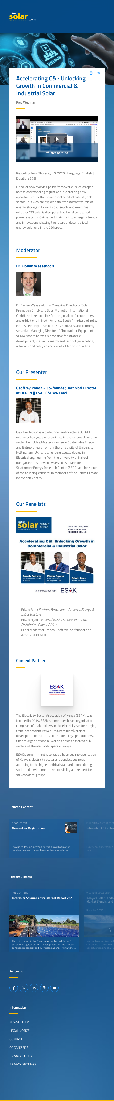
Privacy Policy (21, 1055)
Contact (15, 1039)
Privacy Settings (22, 1064)
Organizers (18, 1047)
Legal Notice (19, 1030)
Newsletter (19, 1022)
